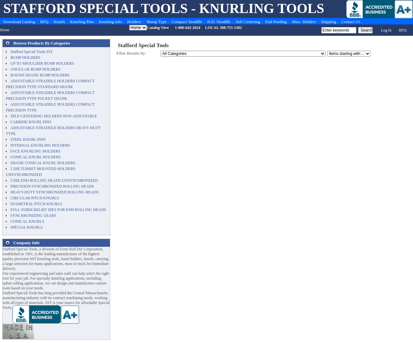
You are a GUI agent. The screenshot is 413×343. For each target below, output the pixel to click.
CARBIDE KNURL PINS (30, 122)
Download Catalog (19, 21)
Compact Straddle (187, 21)
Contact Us (350, 21)
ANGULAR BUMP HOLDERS (35, 69)
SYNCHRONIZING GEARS (33, 215)
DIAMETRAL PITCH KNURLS (36, 204)
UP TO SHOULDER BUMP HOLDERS (42, 63)
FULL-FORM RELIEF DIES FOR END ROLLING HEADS (58, 209)
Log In (386, 30)
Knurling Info (110, 21)
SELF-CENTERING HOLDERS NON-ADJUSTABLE (53, 116)
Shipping (328, 21)
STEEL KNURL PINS (28, 139)
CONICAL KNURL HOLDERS (35, 157)
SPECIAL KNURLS (26, 227)
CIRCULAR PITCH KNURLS (34, 198)
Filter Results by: (131, 53)
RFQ (44, 21)
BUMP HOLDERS (25, 57)
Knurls (59, 21)
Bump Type (157, 21)
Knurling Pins (82, 21)
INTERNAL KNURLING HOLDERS (40, 145)
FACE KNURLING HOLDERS (35, 151)
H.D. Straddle (219, 21)
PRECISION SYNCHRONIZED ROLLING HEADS (52, 186)
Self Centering (248, 21)
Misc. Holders (304, 21)
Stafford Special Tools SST (31, 51)
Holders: (134, 21)
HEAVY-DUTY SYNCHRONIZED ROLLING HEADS (54, 192)
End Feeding (276, 21)
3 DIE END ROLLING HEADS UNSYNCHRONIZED (54, 180)
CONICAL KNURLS (27, 221)
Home (4, 30)
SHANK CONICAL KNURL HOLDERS (42, 163)
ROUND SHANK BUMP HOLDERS (40, 75)
